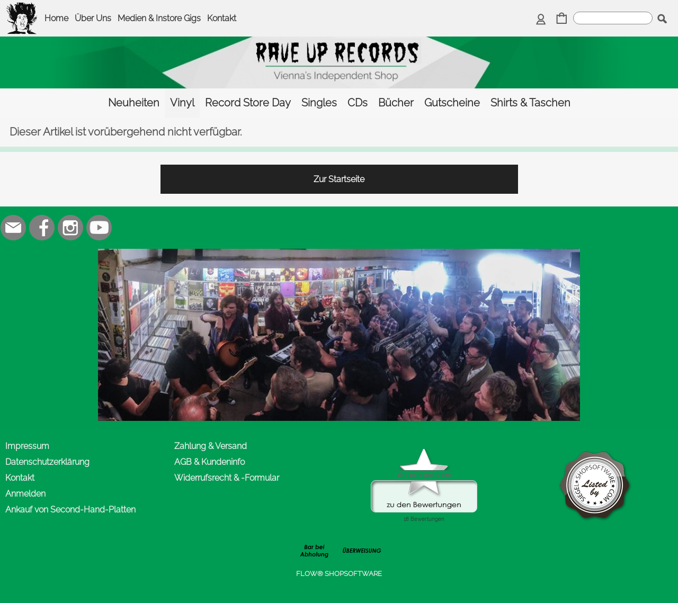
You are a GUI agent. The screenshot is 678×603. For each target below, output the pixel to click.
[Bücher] (396, 103)
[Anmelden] (541, 19)
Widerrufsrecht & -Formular (226, 478)
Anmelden (25, 494)
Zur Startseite (339, 179)
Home (56, 18)
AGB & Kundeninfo (209, 462)
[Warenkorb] (561, 19)
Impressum (27, 446)
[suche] (613, 18)
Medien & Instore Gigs (159, 18)
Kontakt (221, 18)
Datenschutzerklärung (47, 462)
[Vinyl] (182, 103)
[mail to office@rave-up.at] (13, 227)
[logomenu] (22, 8)
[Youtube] (99, 227)
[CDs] (357, 103)
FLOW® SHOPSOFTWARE (339, 574)
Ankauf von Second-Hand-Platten (70, 510)
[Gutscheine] (452, 103)
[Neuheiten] (134, 103)
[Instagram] (70, 227)
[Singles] (319, 103)
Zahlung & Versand (210, 446)
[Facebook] (42, 227)
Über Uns (93, 18)
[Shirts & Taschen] (530, 103)
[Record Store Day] (248, 103)
